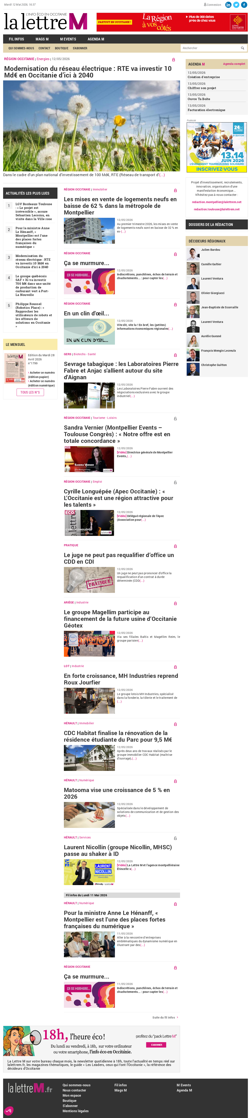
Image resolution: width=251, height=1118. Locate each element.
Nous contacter (74, 1090)
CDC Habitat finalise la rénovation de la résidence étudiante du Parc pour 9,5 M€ (118, 736)
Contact (44, 48)
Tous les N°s (30, 392)
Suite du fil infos (163, 1017)
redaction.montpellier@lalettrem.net (216, 202)
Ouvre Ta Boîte (199, 99)
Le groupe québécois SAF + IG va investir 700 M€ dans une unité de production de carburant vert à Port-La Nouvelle (33, 285)
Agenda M (96, 38)
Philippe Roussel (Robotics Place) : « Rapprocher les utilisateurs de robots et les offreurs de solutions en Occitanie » (34, 315)
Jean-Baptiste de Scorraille (219, 307)
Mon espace (72, 1095)
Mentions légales (76, 1111)
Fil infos (121, 1085)
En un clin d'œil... (86, 313)
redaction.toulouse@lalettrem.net (217, 209)
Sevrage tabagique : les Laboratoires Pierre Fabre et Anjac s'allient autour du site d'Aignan (121, 370)
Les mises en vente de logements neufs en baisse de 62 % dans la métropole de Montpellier (120, 206)
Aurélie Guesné (211, 336)
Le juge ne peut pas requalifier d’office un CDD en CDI (119, 558)
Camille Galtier (211, 264)
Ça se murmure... (86, 263)
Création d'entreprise (204, 77)
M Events (68, 38)
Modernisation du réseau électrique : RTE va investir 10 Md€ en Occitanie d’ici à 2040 (88, 71)
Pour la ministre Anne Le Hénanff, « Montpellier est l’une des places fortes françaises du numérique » (33, 237)
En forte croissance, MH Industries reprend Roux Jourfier (121, 679)
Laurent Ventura (212, 278)
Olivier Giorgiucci (213, 293)
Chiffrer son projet (202, 88)
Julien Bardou (210, 250)
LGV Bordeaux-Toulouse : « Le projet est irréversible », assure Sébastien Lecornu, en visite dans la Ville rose (34, 211)
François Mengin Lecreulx (218, 350)
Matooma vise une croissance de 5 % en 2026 (117, 793)
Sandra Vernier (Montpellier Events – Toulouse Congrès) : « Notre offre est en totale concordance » (117, 434)
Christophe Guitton (214, 365)
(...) (162, 174)
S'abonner (80, 48)
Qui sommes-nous (21, 48)
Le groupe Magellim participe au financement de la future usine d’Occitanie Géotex (120, 619)
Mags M (42, 38)
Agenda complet (234, 64)
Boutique (61, 48)
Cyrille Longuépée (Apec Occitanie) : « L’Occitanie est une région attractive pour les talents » (118, 498)
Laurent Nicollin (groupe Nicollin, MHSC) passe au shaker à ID (118, 850)
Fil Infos (16, 38)
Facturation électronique (206, 110)
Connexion (214, 5)
